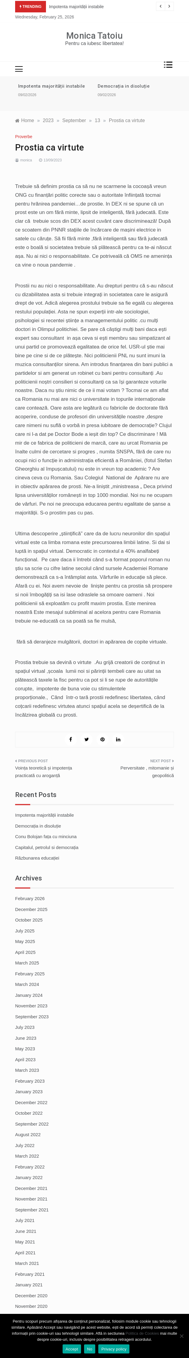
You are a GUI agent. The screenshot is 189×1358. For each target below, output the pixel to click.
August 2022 (28, 1134)
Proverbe (23, 136)
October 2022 (29, 1113)
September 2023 (32, 1016)
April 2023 (25, 1059)
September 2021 (32, 1209)
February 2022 (30, 1166)
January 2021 (29, 1284)
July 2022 (24, 1145)
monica (26, 160)
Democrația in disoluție (124, 86)
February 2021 (30, 1274)
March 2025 (27, 962)
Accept (72, 1349)
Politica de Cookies (142, 1333)
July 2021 (24, 1220)
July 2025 (24, 930)
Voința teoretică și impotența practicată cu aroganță (43, 771)
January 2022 (29, 1177)
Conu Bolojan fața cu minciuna (46, 836)
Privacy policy (113, 1349)
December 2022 (31, 1102)
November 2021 (31, 1198)
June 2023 (25, 1038)
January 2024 (29, 995)
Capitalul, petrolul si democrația (46, 847)
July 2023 (24, 1027)
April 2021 (25, 1252)
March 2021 (27, 1263)
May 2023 (25, 1048)
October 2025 (29, 919)
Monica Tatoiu (94, 36)
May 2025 (25, 941)
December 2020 (31, 1295)
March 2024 (27, 984)
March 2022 (27, 1156)
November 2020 (31, 1306)
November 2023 (31, 1005)
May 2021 (25, 1241)
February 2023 (30, 1081)
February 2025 (30, 973)
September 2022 (32, 1123)
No (89, 1349)
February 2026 (30, 898)
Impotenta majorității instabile (76, 6)
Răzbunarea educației (37, 857)
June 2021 (25, 1231)
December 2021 (31, 1188)
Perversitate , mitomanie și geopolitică (147, 771)
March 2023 (27, 1070)
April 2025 (25, 952)
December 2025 (31, 909)
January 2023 (29, 1091)
